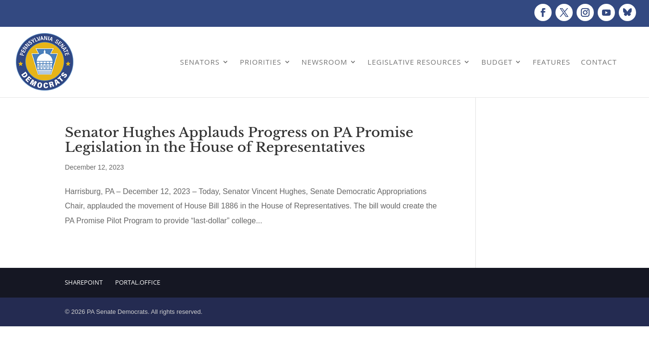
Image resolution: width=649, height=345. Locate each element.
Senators (200, 62)
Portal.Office (137, 282)
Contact (599, 62)
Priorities (261, 62)
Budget (496, 62)
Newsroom (325, 62)
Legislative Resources (414, 62)
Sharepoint (84, 282)
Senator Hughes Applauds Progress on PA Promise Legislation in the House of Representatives (239, 140)
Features (551, 62)
